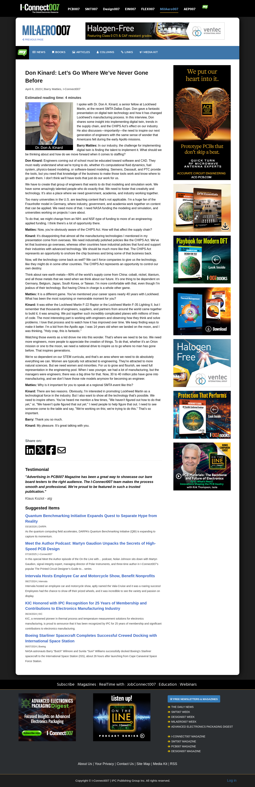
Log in (231, 780)
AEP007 (190, 9)
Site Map (143, 764)
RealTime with (111, 684)
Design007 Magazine (184, 751)
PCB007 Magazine (182, 746)
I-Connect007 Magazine (186, 736)
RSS (173, 764)
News (38, 52)
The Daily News (181, 706)
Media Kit (160, 764)
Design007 (111, 9)
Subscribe (66, 684)
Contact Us (125, 764)
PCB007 (74, 9)
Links (127, 52)
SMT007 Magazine (182, 741)
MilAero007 (169, 9)
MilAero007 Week (182, 721)
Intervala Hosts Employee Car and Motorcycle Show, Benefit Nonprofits (90, 576)
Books (58, 52)
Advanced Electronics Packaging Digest (200, 726)
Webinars (188, 684)
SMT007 (91, 9)
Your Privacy (104, 764)
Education (168, 684)
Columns (105, 52)
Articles (81, 52)
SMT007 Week (179, 711)
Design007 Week (181, 716)
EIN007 (130, 9)
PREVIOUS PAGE (32, 39)
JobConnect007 (141, 684)
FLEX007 (148, 9)
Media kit (149, 52)
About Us (85, 764)
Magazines (86, 684)
